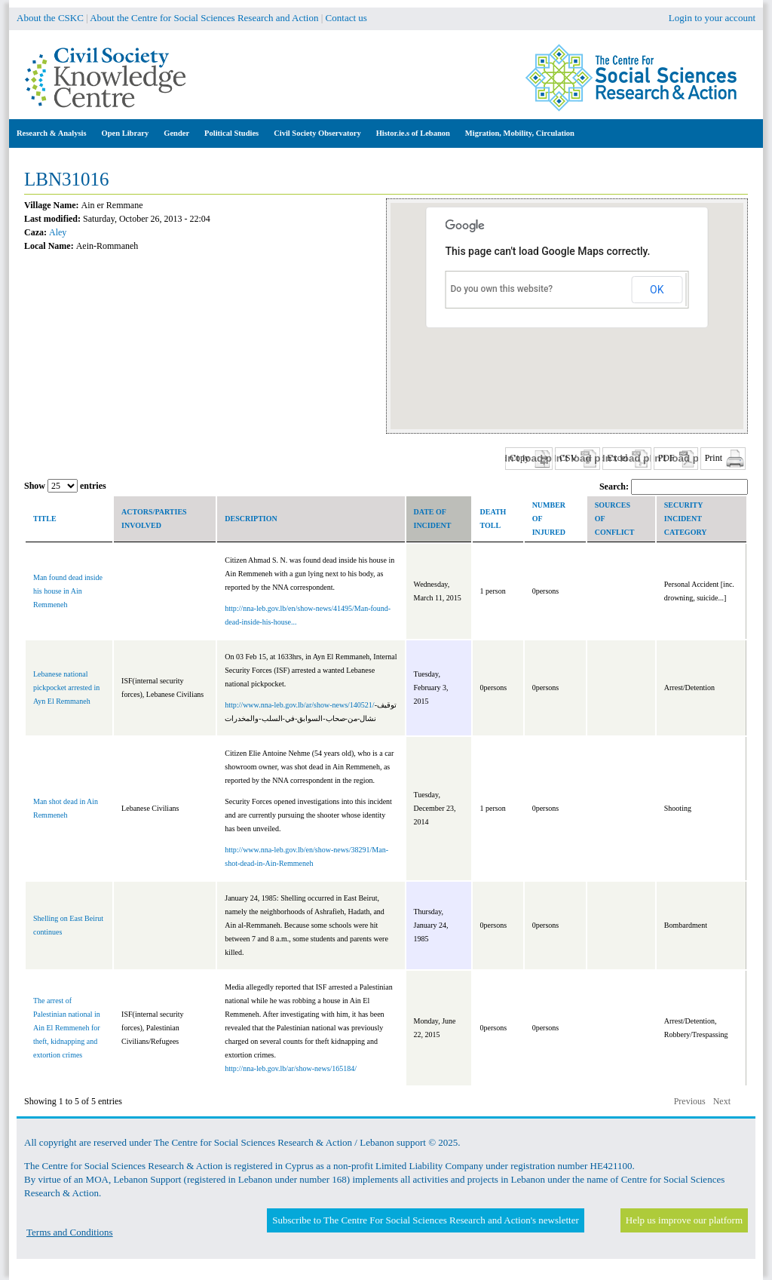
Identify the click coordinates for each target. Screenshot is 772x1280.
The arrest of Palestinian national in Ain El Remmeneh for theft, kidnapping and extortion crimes (66, 1027)
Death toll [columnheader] (493, 518)
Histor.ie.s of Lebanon (413, 133)
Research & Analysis (52, 133)
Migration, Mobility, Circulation (519, 133)
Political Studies (231, 133)
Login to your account (712, 17)
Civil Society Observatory (317, 133)
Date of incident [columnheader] (433, 518)
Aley (57, 232)
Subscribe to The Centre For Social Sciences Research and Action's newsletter (425, 1220)
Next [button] (722, 1101)
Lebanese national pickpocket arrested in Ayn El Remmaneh (66, 687)
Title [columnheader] (45, 518)
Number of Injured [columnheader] (548, 518)
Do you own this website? (502, 289)
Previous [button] (690, 1101)
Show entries (65, 486)
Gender (176, 133)
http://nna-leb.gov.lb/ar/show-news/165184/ (291, 1068)
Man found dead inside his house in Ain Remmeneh (68, 591)
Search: (673, 487)
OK (656, 290)
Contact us (346, 17)
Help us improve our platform (684, 1220)
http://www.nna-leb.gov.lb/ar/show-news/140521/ (299, 705)
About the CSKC (50, 17)
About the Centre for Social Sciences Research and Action (204, 17)
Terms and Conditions (69, 1232)
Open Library (125, 133)
